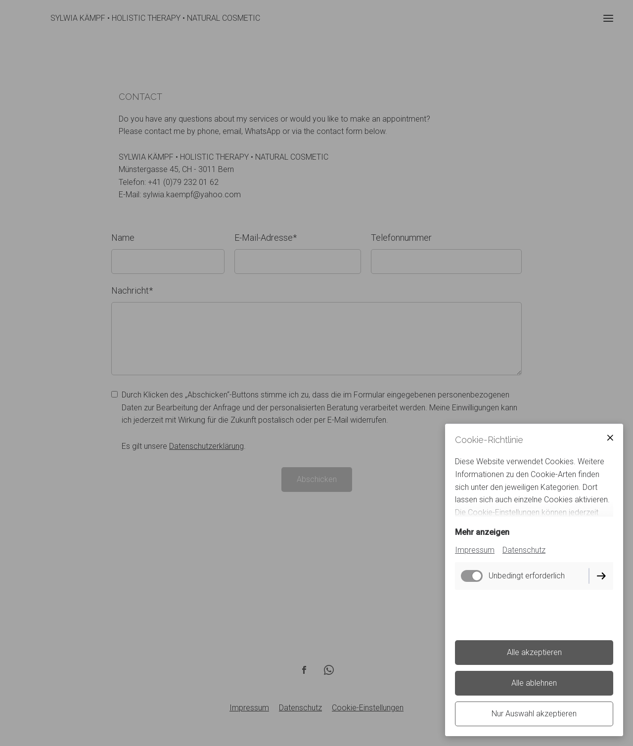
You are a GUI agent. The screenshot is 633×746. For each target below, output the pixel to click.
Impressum (475, 550)
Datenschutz (523, 550)
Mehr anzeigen (482, 532)
